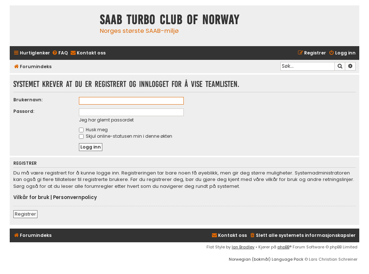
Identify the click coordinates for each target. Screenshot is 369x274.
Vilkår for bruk (31, 197)
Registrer (25, 214)
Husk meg (93, 130)
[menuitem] (60, 53)
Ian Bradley (243, 247)
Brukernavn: (28, 100)
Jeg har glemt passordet (106, 120)
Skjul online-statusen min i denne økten (125, 136)
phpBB (283, 247)
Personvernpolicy (75, 197)
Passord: (23, 111)
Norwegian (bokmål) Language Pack (266, 259)
